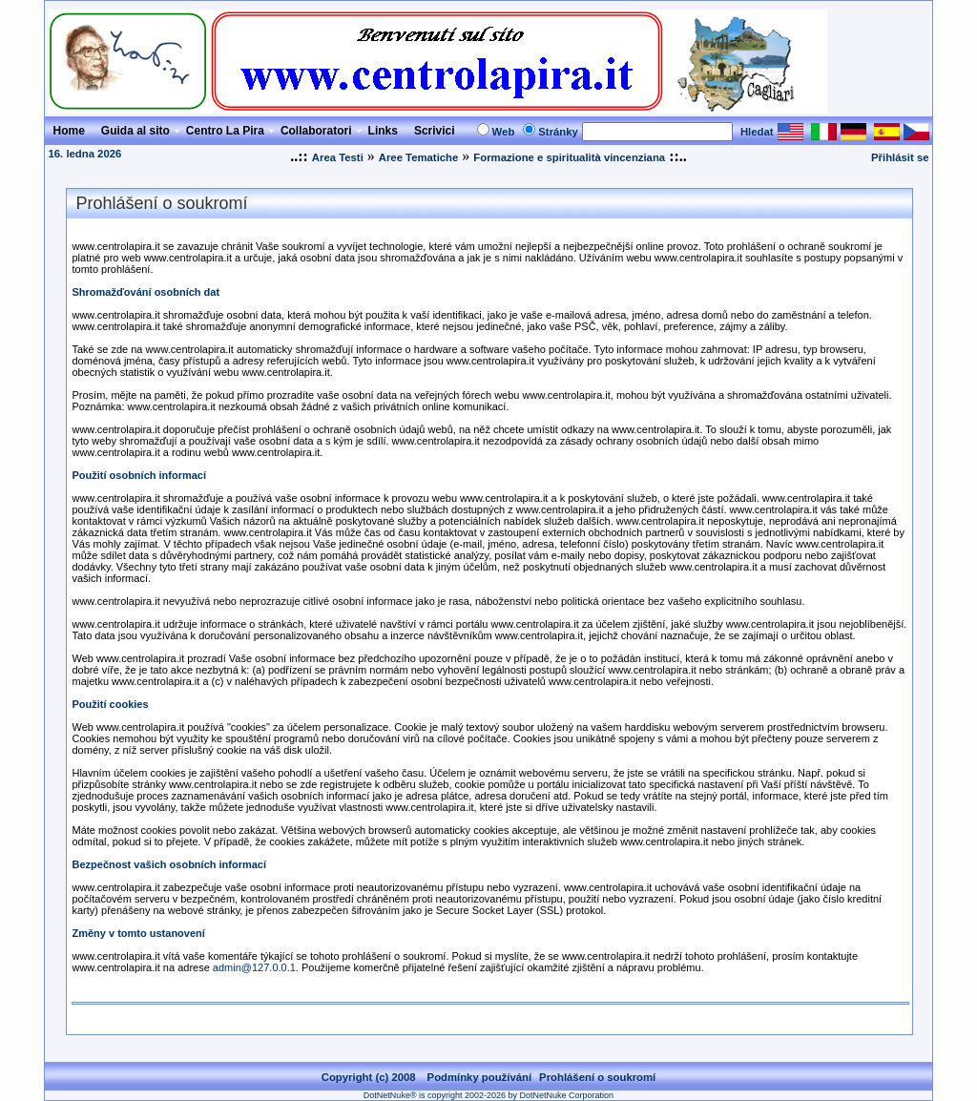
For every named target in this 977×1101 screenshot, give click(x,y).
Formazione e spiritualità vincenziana (569, 157)
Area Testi (338, 157)
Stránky (558, 131)
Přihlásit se (899, 157)
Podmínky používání (479, 1077)
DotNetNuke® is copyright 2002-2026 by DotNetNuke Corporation (488, 1095)
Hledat (757, 131)
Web (503, 131)
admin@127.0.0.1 (254, 967)
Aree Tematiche (419, 157)
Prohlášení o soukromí (597, 1077)
